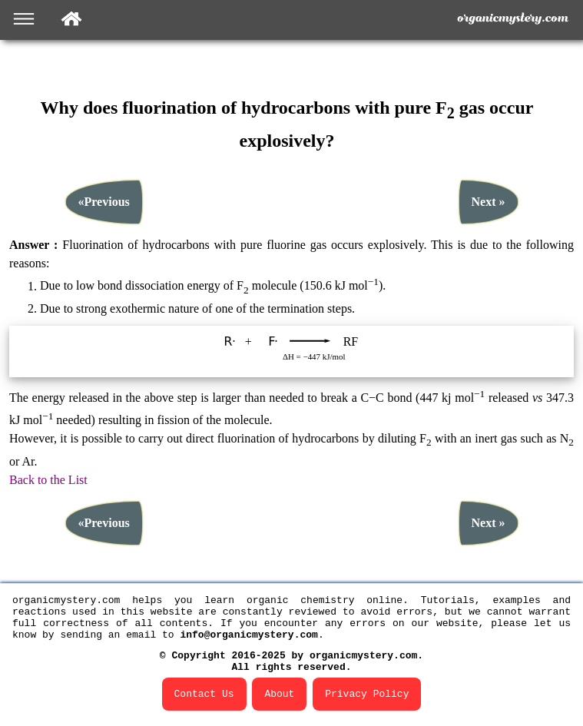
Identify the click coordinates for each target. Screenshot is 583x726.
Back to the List (48, 471)
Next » (488, 194)
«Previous (104, 194)
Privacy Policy (367, 693)
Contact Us (204, 693)
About (279, 693)
